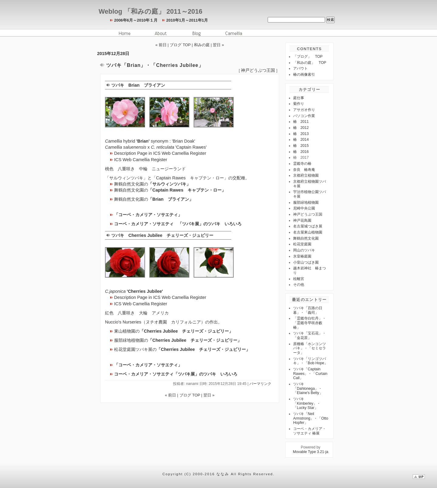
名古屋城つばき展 (307, 226)
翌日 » (218, 45)
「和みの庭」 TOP (309, 63)
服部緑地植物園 (306, 202)
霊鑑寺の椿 (302, 163)
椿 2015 (301, 146)
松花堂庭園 (302, 244)
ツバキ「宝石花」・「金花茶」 (309, 335)
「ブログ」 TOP (308, 56)
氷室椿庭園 (302, 256)
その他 (298, 284)
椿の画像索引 (304, 74)
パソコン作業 (304, 116)
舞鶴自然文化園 (306, 238)
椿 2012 (301, 128)
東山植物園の (173, 331)
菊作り (298, 104)
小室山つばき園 (306, 262)
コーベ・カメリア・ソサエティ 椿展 (309, 431)
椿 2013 (301, 134)
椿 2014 (301, 139)
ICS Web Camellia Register (140, 159)
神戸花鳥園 (302, 220)
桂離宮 (298, 279)
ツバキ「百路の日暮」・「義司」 (307, 310)
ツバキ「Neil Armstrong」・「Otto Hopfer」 (310, 418)
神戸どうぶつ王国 (258, 70)
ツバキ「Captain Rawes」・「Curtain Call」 (310, 373)
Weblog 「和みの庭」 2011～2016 (150, 11)
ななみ (222, 474)
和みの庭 (202, 45)
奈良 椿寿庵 (304, 170)
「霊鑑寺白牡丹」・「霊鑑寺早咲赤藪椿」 (309, 322)
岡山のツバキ (304, 250)
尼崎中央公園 (304, 208)
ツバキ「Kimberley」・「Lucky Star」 (306, 403)
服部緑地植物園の (178, 340)
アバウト (300, 68)
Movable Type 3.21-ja (310, 452)
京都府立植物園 (306, 175)
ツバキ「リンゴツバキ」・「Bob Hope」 (310, 361)
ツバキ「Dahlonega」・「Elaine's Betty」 (308, 388)
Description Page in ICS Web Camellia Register (160, 153)
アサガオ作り (304, 110)
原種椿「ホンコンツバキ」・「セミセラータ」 (309, 348)
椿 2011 (301, 121)
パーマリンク (260, 384)
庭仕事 (298, 98)
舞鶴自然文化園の (152, 184)
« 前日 (161, 45)
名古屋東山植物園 (307, 232)
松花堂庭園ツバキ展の (182, 349)
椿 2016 (301, 152)
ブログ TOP (180, 45)
